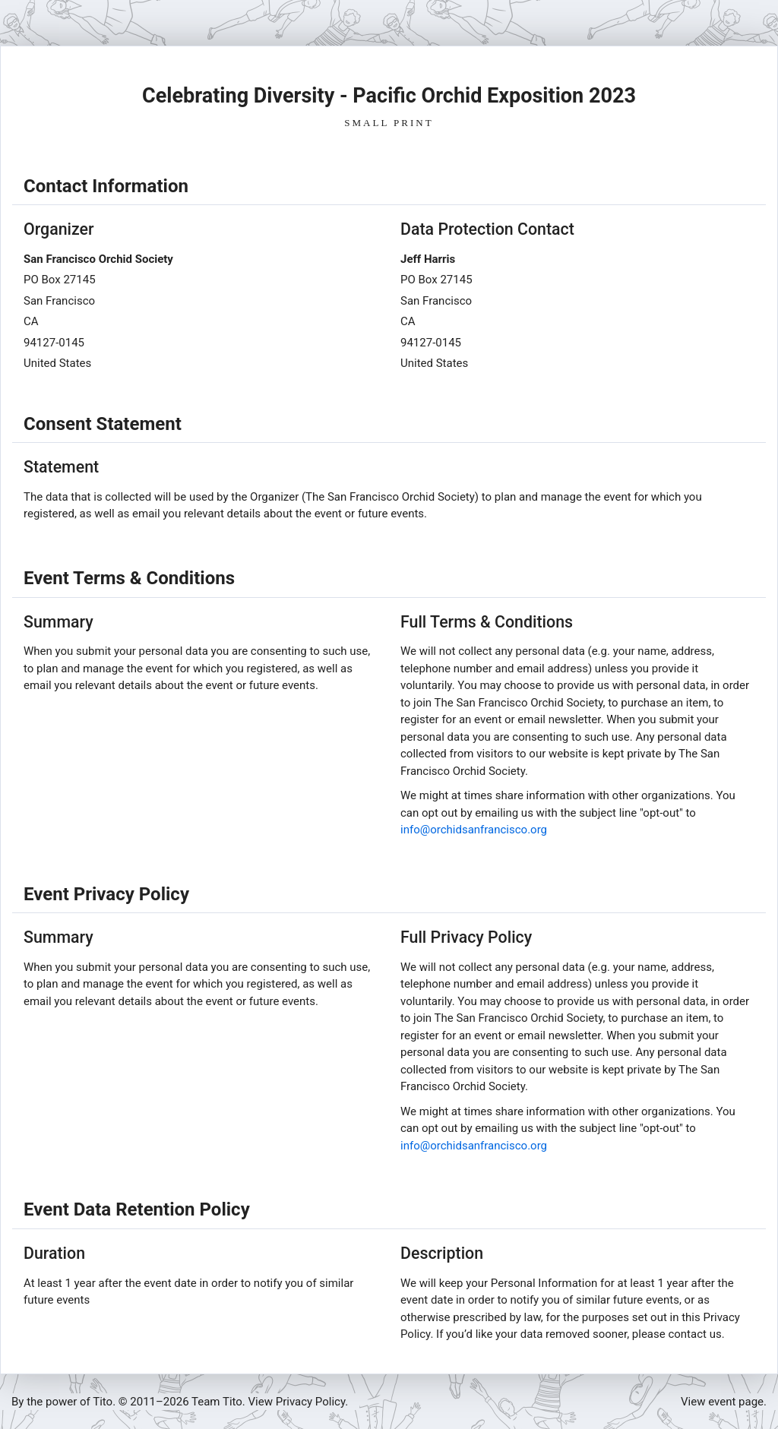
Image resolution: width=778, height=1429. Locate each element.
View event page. (724, 1401)
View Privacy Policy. (298, 1401)
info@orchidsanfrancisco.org (473, 829)
